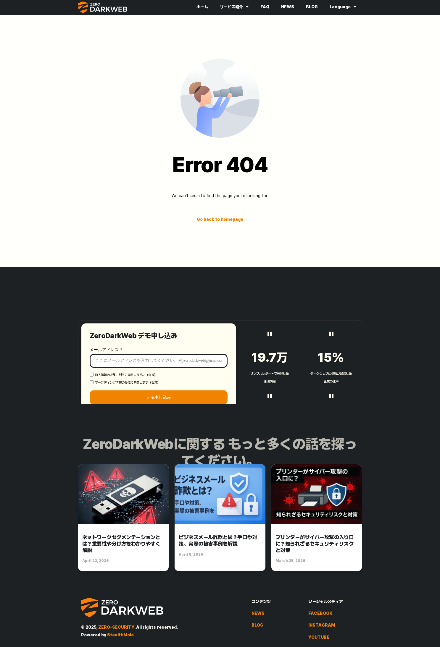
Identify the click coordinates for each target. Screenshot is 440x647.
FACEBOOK (320, 613)
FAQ (264, 6)
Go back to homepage (220, 219)
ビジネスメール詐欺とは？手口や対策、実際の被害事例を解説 (218, 540)
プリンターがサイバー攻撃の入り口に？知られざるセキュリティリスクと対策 (314, 543)
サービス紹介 (234, 7)
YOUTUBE (318, 637)
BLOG (312, 6)
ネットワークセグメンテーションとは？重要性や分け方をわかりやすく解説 (121, 543)
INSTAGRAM (321, 625)
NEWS (287, 6)
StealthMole (120, 635)
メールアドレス (105, 391)
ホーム (202, 6)
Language (343, 7)
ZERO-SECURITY (116, 627)
